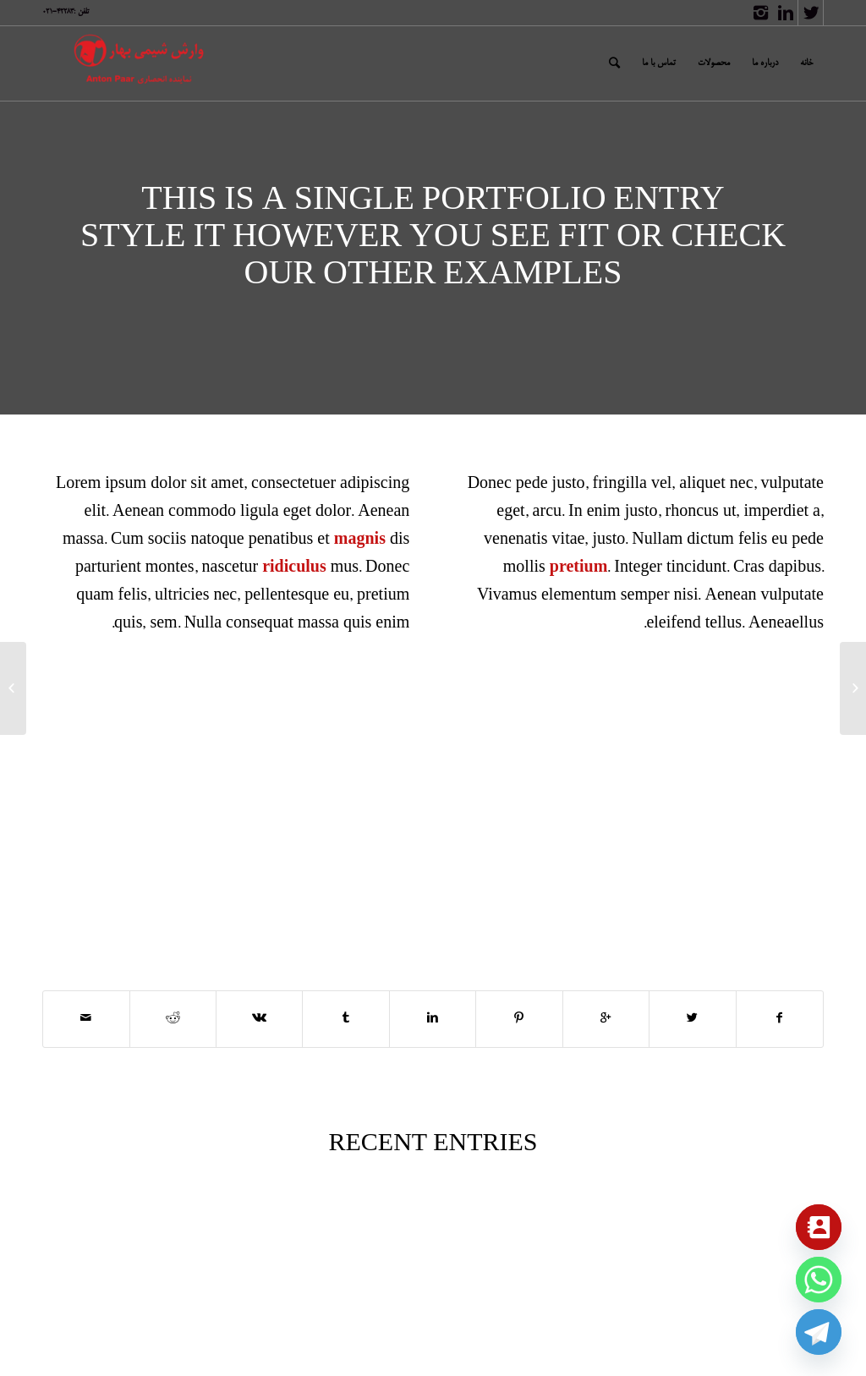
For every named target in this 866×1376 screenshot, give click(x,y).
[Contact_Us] (818, 1227)
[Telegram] (818, 1332)
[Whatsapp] (818, 1279)
